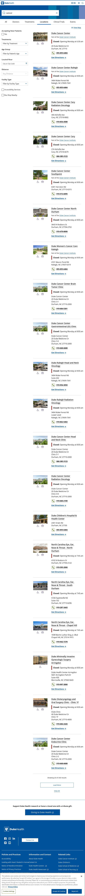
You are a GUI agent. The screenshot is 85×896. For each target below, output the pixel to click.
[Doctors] (8, 21)
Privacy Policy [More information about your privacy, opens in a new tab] (13, 887)
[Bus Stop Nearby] (42, 43)
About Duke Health (36, 859)
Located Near (7, 59)
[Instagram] (10, 839)
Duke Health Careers (37, 866)
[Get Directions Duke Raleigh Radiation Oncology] (58, 426)
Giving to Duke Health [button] (41, 812)
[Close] (81, 876)
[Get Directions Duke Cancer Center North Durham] (58, 236)
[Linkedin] (14, 839)
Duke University (64, 873)
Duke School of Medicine (67, 866)
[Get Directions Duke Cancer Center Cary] (58, 161)
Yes (4, 34)
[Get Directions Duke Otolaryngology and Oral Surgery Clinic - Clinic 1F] (58, 728)
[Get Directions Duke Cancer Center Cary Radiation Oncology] (58, 126)
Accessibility (6, 859)
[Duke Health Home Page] (14, 829)
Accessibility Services (11, 89)
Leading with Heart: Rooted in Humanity (16, 862)
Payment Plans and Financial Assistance (16, 873)
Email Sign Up (34, 873)
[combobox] (15, 53)
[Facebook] (6, 839)
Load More (57, 785)
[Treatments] (21, 21)
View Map (77, 28)
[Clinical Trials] (51, 21)
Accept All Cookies (59, 891)
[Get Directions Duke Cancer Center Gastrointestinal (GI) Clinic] (58, 352)
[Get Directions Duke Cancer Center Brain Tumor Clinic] (58, 313)
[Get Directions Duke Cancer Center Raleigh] (58, 92)
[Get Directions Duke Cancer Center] (58, 57)
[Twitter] (6, 843)
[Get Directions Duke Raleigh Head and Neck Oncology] (58, 389)
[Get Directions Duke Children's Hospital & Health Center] (58, 534)
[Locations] (36, 21)
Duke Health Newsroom (37, 869)
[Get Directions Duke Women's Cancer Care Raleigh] (58, 273)
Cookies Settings (8, 891)
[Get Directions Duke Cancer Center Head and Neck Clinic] (58, 466)
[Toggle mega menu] (78, 3)
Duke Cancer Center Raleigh (64, 67)
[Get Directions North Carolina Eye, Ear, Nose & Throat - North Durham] (58, 572)
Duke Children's (64, 862)
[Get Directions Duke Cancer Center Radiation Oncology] (58, 505)
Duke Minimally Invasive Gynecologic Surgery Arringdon (63, 659)
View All (57, 791)
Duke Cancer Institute (68, 37)
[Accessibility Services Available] (38, 43)
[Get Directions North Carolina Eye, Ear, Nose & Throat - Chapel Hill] (58, 646)
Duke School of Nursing (67, 869)
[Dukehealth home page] (10, 3)
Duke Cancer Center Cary (63, 136)
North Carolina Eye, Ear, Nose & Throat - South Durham (62, 585)
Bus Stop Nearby (9, 95)
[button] (82, 3)
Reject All (75, 891)
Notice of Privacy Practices (11, 869)
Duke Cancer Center (60, 33)
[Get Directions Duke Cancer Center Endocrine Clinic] (58, 768)
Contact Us (30, 840)
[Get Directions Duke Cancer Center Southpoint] (58, 198)
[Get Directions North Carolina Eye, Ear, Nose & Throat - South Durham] (58, 612)
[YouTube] (10, 843)
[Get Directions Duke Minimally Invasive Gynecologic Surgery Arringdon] (58, 689)
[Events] (65, 21)
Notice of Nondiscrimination (12, 866)
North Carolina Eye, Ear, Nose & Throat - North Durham (62, 547)
